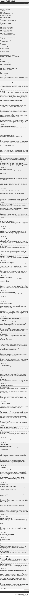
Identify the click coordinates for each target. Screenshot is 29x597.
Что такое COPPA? (2, 10)
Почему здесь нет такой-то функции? (5, 76)
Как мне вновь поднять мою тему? (4, 35)
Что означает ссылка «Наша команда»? (5, 52)
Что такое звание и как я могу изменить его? (6, 23)
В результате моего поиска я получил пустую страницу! (7, 63)
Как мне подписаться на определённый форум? (6, 69)
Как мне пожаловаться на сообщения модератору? (6, 33)
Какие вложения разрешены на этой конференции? (6, 72)
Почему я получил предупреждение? (5, 32)
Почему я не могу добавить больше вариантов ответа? (7, 29)
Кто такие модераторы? (3, 47)
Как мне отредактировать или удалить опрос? (6, 30)
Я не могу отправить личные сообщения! (5, 54)
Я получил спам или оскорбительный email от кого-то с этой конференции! (9, 56)
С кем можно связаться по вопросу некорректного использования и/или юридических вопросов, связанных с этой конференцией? (14, 78)
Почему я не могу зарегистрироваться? (5, 11)
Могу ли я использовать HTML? (4, 39)
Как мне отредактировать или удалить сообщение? (6, 27)
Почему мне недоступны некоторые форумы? (6, 31)
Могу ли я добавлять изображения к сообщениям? (6, 40)
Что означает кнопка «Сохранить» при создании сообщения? (8, 34)
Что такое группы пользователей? (4, 48)
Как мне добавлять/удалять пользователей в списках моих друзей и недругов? (10, 59)
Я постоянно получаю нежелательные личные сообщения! (7, 55)
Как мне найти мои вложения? (4, 73)
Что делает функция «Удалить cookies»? (5, 15)
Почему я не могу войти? (3, 12)
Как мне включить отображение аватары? (5, 22)
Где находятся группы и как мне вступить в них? (6, 49)
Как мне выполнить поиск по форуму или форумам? (6, 62)
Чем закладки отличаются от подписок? (5, 67)
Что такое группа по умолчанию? (4, 51)
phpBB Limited (26, 559)
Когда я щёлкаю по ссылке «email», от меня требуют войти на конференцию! (10, 24)
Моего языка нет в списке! (3, 21)
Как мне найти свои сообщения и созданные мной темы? (7, 65)
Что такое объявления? (3, 42)
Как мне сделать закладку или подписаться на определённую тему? (8, 68)
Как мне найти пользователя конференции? (5, 64)
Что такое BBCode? (3, 38)
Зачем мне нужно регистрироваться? (5, 9)
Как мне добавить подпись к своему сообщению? (6, 28)
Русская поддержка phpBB (25, 595)
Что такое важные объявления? (4, 41)
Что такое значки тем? (3, 44)
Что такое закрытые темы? (3, 43)
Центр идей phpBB (19, 566)
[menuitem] (5, 3)
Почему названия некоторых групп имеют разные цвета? (7, 50)
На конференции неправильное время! (5, 19)
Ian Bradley (27, 593)
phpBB (19, 594)
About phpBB (26, 561)
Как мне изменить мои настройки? (4, 18)
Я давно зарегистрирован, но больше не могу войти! (6, 13)
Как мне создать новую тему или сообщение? (6, 26)
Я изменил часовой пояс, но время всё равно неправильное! (8, 20)
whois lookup (26, 572)
